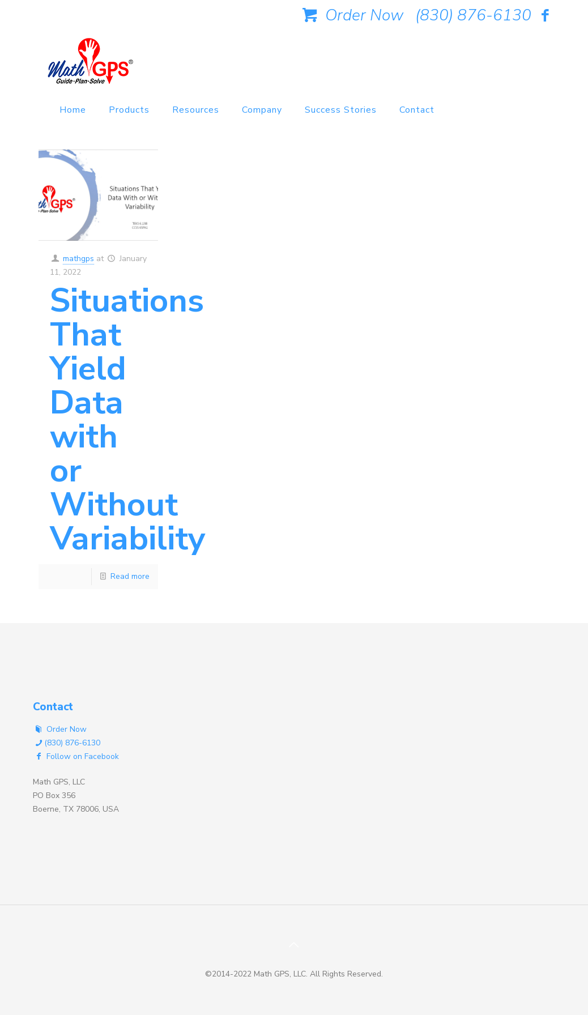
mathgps (78, 258)
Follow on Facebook (76, 756)
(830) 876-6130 (473, 15)
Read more (130, 576)
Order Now (351, 15)
